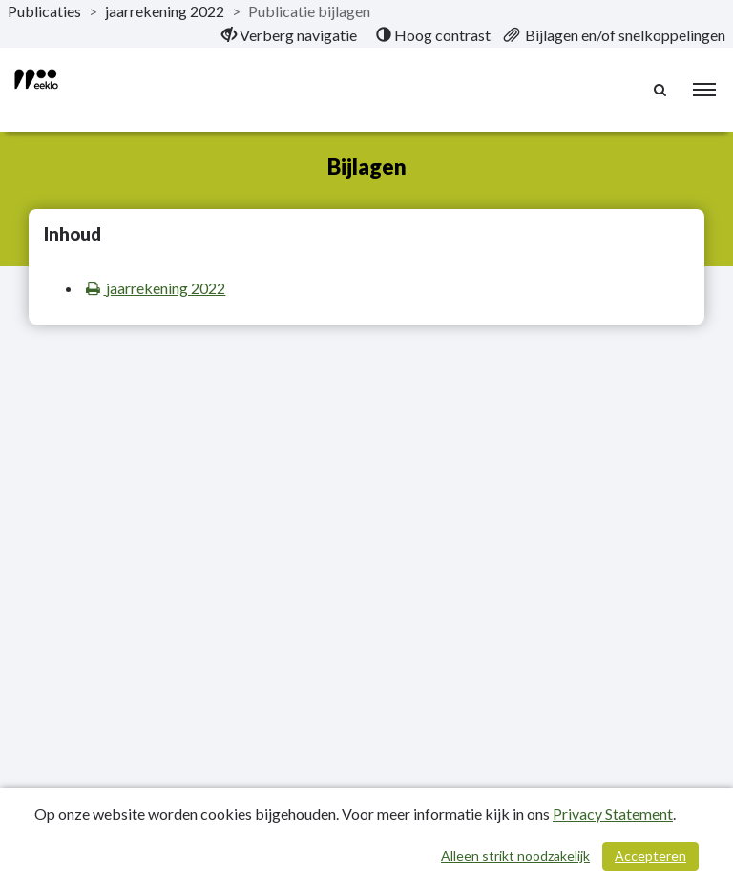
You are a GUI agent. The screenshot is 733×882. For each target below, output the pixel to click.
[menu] (704, 90)
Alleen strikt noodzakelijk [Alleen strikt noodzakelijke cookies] (515, 856)
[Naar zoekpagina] (661, 90)
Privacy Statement (613, 814)
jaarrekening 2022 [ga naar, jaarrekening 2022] (164, 11)
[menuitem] (289, 35)
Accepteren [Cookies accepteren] (650, 856)
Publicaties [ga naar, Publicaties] (44, 11)
